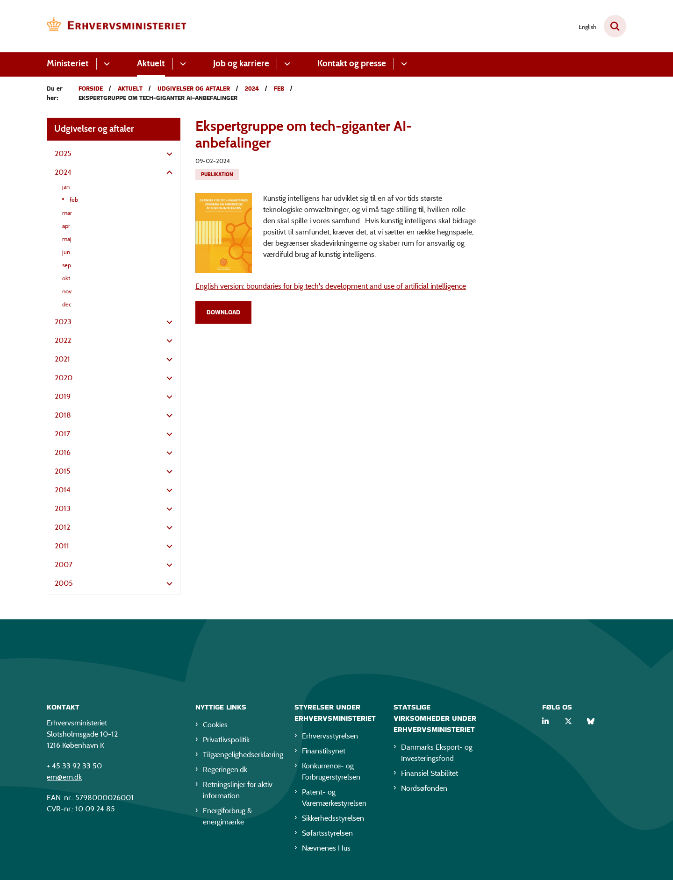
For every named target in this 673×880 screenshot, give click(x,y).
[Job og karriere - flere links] (286, 64)
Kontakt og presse (351, 63)
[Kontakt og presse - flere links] (403, 64)
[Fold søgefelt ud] (615, 26)
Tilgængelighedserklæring (241, 756)
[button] (167, 154)
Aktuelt (151, 63)
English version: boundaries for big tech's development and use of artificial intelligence (330, 286)
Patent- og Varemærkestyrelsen (334, 799)
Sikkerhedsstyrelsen (333, 820)
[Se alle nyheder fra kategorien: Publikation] (217, 174)
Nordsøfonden (424, 790)
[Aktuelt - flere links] (181, 64)
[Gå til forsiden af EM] (117, 26)
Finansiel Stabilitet (429, 775)
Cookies (215, 726)
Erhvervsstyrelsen (330, 737)
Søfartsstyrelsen (327, 834)
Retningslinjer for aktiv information (237, 792)
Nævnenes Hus (326, 849)
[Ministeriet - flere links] (105, 64)
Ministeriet (68, 63)
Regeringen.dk (225, 771)
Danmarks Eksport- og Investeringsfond (437, 755)
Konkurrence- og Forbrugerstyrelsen (331, 773)
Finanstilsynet (323, 752)
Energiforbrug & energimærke (227, 818)
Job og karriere (241, 63)
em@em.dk (64, 778)
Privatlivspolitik (226, 741)
